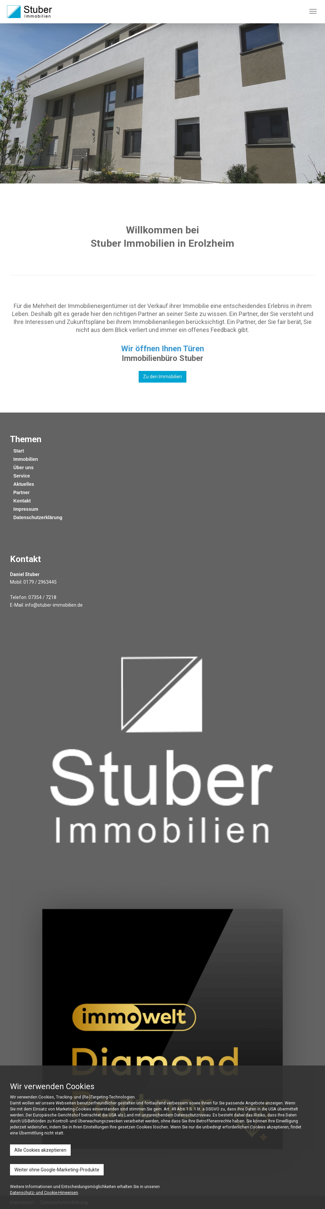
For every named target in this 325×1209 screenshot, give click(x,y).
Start (18, 450)
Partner (21, 492)
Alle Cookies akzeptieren (40, 1150)
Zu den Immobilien (162, 376)
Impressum (25, 509)
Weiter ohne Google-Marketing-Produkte (56, 1169)
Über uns (23, 467)
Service (21, 475)
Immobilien (25, 459)
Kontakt (22, 500)
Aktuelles (23, 484)
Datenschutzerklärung (37, 517)
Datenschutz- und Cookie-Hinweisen (44, 1192)
